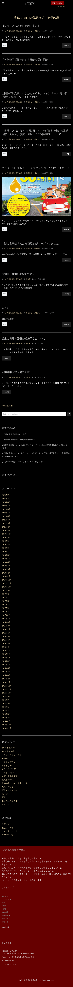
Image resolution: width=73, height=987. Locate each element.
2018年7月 (6, 559)
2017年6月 (6, 601)
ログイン (6, 824)
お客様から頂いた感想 (12, 755)
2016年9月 (6, 622)
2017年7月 (6, 597)
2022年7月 (6, 506)
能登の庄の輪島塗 (10, 801)
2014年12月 (7, 686)
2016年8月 (6, 626)
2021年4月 (6, 520)
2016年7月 (6, 629)
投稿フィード (8, 828)
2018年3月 (6, 569)
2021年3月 (6, 523)
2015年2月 (6, 679)
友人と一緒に (8, 780)
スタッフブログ (9, 769)
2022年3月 (6, 509)
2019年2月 (6, 548)
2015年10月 (7, 658)
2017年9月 (6, 590)
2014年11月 (6, 689)
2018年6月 (6, 562)
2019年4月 (6, 541)
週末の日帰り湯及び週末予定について (24, 338)
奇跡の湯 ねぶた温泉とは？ (14, 783)
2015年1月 (6, 682)
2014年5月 (6, 707)
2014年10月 (7, 693)
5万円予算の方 (8, 751)
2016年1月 (6, 650)
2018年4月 (6, 566)
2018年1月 (6, 576)
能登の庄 (7, 308)
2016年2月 (6, 647)
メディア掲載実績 (10, 776)
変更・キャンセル (61, 6)
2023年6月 (6, 499)
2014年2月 (6, 718)
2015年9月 (6, 661)
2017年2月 (6, 615)
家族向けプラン (9, 787)
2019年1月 (6, 551)
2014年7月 (6, 700)
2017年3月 (6, 612)
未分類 (28, 279)
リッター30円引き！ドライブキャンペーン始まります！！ (36, 168)
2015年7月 (6, 665)
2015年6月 (6, 668)
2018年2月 (6, 573)
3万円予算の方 (8, 748)
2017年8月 (6, 594)
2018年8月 (6, 555)
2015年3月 (6, 675)
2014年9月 (6, 696)
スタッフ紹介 (8, 773)
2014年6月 (6, 703)
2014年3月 (6, 714)
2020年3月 (6, 530)
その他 (28, 343)
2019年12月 (7, 534)
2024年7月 (6, 495)
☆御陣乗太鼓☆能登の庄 (16, 372)
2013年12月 (7, 725)
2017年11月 (6, 583)
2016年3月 (6, 643)
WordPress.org (7, 835)
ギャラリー (7, 766)
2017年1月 (6, 619)
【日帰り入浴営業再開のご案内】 (21, 25)
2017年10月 (7, 587)
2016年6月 (6, 633)
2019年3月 (6, 544)
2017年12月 (7, 580)
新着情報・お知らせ (33, 31)
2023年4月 (6, 502)
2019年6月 (6, 537)
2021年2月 (6, 527)
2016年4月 (6, 640)
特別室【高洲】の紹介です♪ (18, 274)
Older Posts (7, 406)
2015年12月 (7, 654)
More (66, 46)
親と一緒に (7, 804)
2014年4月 (6, 710)
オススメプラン (9, 762)
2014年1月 (6, 721)
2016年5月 (6, 636)
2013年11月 (6, 728)
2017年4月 (6, 608)
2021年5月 (6, 516)
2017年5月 (6, 605)
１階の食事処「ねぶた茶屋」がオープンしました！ (31, 243)
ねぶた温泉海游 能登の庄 (13, 31)
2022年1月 (6, 513)
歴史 (4, 797)
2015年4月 (6, 672)
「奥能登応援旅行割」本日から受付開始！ (26, 59)
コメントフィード (10, 831)
